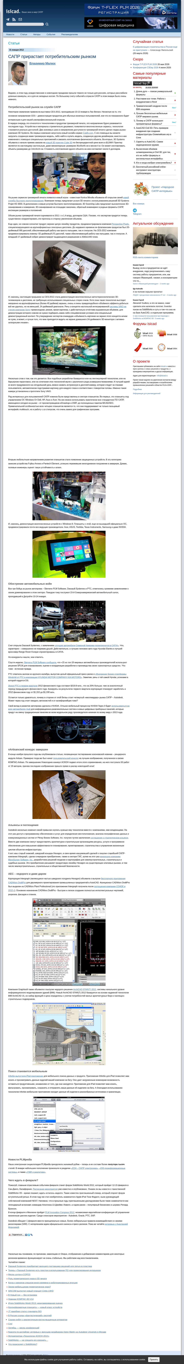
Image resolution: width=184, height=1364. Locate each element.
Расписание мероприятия (45, 1189)
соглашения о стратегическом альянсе (109, 838)
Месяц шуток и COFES (19, 1274)
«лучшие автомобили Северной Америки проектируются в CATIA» (87, 645)
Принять (154, 1359)
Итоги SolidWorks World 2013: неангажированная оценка (35, 1303)
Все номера (138, 203)
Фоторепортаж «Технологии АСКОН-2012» (28, 1336)
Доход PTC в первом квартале (22, 686)
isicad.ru (164, 366)
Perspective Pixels (120, 224)
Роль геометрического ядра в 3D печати (27, 1278)
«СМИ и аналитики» (35, 1172)
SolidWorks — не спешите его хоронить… (28, 1340)
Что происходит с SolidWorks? (22, 1344)
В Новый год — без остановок (22, 1295)
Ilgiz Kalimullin (138, 289)
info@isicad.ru (162, 376)
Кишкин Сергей (138, 265)
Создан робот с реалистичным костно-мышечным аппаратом (37, 1319)
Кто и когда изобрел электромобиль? (154, 163)
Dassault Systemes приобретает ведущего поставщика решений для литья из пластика (50, 1266)
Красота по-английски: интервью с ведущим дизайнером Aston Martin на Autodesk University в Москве (57, 1332)
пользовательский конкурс (65, 758)
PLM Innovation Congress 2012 (59, 1212)
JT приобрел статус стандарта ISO (25, 1311)
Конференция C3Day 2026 (145, 67)
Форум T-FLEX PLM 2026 (145, 64)
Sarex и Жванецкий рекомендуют (146, 284)
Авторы (36, 34)
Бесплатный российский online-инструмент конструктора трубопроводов (151, 170)
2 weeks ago (164, 284)
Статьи (23, 34)
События (51, 34)
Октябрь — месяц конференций (23, 1328)
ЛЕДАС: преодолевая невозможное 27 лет (149, 295)
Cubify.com (88, 133)
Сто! (10, 1324)
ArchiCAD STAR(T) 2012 (84, 989)
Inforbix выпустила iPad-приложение (25, 1076)
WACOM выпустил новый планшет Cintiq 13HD (30, 1291)
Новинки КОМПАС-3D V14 (20, 1299)
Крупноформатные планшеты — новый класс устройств (35, 1307)
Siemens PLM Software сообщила (40, 662)
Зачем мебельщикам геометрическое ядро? (29, 1287)
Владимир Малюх (42, 63)
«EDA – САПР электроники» (84, 1168)
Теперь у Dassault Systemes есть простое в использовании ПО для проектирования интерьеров (54, 1270)
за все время (151, 87)
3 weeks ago (159, 318)
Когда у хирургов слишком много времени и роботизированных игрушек (42, 1283)
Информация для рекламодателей (146, 393)
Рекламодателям (69, 34)
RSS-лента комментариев (145, 257)
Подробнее (137, 389)
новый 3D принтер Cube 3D (59, 142)
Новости (10, 34)
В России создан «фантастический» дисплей (29, 1315)
